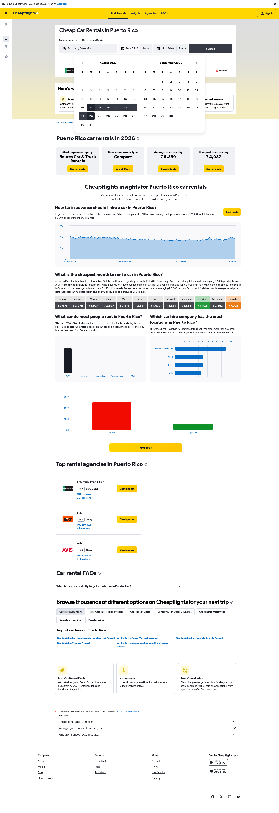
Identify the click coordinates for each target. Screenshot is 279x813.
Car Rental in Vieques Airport (73, 642)
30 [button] (82, 124)
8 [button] (134, 90)
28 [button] (125, 116)
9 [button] (82, 98)
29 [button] (133, 116)
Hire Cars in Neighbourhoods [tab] (106, 611)
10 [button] (91, 98)
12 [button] (108, 98)
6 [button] (116, 90)
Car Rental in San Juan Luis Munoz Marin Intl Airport (86, 637)
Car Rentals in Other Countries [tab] (175, 611)
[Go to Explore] (6, 46)
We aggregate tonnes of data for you (147, 728)
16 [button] (82, 107)
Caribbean (68, 122)
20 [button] (116, 107)
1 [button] (133, 81)
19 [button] (108, 107)
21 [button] (125, 107)
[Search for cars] (6, 39)
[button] (275, 4)
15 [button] (133, 98)
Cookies (62, 4)
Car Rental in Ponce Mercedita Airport (138, 637)
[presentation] (138, 138)
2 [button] (82, 90)
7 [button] (125, 90)
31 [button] (91, 124)
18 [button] (99, 107)
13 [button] (116, 98)
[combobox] (68, 40)
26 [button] (108, 116)
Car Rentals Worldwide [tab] (212, 611)
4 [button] (99, 90)
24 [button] (91, 116)
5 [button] (108, 90)
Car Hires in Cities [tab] (140, 611)
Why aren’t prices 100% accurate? (147, 734)
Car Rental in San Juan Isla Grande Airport (199, 637)
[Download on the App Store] (218, 771)
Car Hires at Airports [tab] (70, 611)
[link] (77, 168)
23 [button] (82, 116)
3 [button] (91, 90)
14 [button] (125, 98)
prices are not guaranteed (127, 711)
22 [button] (133, 107)
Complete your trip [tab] (70, 619)
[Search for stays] (6, 31)
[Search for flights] (6, 24)
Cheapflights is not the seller (147, 721)
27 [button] (116, 116)
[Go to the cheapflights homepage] (26, 13)
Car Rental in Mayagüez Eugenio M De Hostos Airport (142, 644)
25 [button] (99, 116)
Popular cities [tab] (96, 619)
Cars (57, 122)
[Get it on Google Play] (218, 762)
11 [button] (99, 98)
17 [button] (91, 107)
